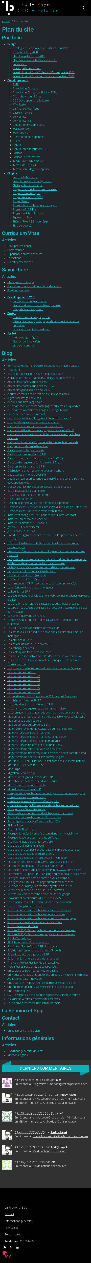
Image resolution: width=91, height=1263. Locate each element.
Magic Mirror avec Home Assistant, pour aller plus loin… (40, 728)
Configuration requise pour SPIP (26, 454)
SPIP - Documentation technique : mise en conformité (39, 910)
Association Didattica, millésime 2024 (35, 92)
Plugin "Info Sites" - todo (21, 829)
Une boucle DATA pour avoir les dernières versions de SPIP (42, 983)
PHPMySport (15, 825)
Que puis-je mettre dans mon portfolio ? (31, 841)
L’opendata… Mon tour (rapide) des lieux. (31, 571)
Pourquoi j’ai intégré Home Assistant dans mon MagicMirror (43, 833)
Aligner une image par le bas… (25, 398)
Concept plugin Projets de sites (25, 450)
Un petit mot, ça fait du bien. (23, 1030)
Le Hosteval (20, 116)
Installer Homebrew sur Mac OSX (27, 519)
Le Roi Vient (20, 64)
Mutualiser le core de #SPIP (24, 789)
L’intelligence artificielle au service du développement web (41, 567)
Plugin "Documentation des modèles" (35, 189)
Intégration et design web (28, 309)
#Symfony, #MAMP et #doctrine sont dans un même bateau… (44, 366)
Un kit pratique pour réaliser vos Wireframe (32, 970)
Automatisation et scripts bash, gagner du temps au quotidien (43, 406)
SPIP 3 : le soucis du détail (22, 926)
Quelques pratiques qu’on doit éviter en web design (37, 858)
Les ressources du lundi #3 (23, 680)
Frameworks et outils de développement (37, 305)
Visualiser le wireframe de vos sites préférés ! (34, 999)
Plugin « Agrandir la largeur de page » (35, 205)
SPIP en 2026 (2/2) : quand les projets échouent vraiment (41, 934)
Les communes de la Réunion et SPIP (29, 644)
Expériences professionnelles (24, 254)
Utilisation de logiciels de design (31, 329)
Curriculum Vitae (20, 233)
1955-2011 (13, 370)
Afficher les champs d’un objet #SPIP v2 (30, 386)
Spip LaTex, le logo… (19, 938)
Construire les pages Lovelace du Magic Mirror (35, 458)
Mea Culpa (13, 769)
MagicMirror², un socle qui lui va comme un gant (35, 757)
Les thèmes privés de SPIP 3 (24, 700)
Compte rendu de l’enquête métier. (27, 446)
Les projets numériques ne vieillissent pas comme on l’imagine (44, 668)
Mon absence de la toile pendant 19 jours (32, 781)
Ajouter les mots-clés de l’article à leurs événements (38, 394)
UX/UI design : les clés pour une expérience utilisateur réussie (43, 995)
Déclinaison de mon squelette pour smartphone (35, 470)
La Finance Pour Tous (26, 108)
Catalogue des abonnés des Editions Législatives (42, 48)
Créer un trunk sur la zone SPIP (26, 466)
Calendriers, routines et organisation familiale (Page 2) (39, 418)
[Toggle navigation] (83, 8)
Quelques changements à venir (25, 845)
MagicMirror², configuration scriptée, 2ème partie (36, 737)
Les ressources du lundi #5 (23, 688)
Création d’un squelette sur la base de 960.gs (34, 462)
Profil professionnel (19, 246)
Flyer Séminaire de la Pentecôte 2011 (35, 60)
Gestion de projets (18, 290)
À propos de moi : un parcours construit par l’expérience (40, 378)
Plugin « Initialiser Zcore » (28, 213)
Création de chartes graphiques (31, 317)
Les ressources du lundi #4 (23, 684)
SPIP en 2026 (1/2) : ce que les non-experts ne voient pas (41, 930)
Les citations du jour (19, 640)
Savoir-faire (15, 270)
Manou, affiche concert (27, 68)
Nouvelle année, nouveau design (26, 797)
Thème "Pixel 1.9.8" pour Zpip (30, 221)
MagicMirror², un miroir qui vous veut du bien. (34, 749)
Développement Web (21, 297)
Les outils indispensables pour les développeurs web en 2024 (44, 656)
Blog (7, 353)
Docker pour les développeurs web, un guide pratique (39, 486)
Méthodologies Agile (25, 337)
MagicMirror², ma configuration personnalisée (34, 741)
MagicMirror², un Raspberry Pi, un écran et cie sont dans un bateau (47, 753)
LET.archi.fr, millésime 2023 (29, 125)
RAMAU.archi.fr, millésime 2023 (31, 149)
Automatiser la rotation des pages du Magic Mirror (37, 410)
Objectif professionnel (20, 262)
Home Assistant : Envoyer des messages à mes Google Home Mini (47, 507)
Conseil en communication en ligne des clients (34, 286)
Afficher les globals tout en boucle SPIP (30, 390)
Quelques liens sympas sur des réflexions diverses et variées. (43, 849)
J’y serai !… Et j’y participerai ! (23, 527)
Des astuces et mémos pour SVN (27, 474)
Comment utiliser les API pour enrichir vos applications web (42, 442)
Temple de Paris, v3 (24, 165)
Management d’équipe (20, 282)
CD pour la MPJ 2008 (25, 52)
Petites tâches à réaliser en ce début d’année (34, 817)
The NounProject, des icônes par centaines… (34, 962)
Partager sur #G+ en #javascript (26, 809)
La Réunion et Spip (22, 1010)
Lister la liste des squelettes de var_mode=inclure (36, 708)
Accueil (6, 21)
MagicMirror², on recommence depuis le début (35, 745)
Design (11, 44)
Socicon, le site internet (26, 157)
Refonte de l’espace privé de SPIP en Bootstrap (35, 890)
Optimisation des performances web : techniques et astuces (43, 805)
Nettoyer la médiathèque (27, 185)
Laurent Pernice (22, 112)
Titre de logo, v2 (22, 225)
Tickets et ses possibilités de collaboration (32, 966)
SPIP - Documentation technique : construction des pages (41, 918)
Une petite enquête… (19, 991)
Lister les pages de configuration (32, 181)
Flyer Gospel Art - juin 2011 (29, 56)
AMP (16, 84)
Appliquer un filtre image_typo (24, 402)
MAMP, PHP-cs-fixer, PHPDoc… (26, 765)
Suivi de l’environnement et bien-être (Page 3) (34, 950)
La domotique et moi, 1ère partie (26, 575)
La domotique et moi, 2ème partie (27, 579)
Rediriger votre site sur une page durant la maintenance (40, 882)
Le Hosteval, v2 (22, 121)
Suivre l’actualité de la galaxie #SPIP (28, 954)
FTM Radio (19, 104)
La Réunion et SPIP (18, 591)
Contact (10, 1018)
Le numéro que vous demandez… (27, 616)
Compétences (15, 250)
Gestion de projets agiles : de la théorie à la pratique (38, 503)
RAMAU (17, 145)
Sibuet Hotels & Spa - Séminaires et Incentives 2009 (43, 76)
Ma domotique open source (24, 720)
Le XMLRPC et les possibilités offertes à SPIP (34, 628)
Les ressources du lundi (21, 672)
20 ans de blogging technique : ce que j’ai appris (35, 374)
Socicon (17, 153)
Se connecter (13, 1234)
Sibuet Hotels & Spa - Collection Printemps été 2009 (44, 72)
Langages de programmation (30, 301)
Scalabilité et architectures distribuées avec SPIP (36, 898)
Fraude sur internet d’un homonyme (28, 495)
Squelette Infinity (22, 217)
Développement (18, 80)
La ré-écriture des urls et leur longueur (30, 587)
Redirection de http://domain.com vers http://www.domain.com (44, 870)
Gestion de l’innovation (26, 341)
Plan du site (11, 1228)
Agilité (11, 333)
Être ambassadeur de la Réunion (26, 491)
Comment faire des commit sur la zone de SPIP (35, 426)
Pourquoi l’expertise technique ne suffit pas (33, 837)
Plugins (12, 173)
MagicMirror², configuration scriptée (28, 733)
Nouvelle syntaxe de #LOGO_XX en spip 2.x (33, 801)
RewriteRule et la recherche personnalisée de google (38, 894)
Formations (14, 258)
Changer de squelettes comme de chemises (33, 422)
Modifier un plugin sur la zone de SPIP (30, 777)
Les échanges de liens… (21, 648)
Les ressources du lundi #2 (23, 676)
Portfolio (12, 37)
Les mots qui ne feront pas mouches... (30, 652)
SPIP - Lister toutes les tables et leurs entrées (34, 922)
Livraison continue (24, 345)
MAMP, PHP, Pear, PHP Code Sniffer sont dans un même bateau (46, 761)
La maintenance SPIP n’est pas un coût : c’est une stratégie (42, 583)
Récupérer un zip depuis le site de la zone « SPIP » (37, 866)
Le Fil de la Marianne (25, 177)
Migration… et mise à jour (22, 773)
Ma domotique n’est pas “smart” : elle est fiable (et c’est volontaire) (46, 716)
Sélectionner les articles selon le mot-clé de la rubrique (39, 902)
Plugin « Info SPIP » (24, 209)
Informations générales (28, 1038)
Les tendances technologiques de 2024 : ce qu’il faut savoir (42, 696)
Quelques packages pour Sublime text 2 (30, 853)
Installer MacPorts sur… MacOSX (27, 523)
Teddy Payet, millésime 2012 (29, 161)
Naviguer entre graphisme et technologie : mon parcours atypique (46, 793)
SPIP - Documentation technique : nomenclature (36, 914)
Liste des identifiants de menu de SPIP (30, 704)
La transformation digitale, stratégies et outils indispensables (43, 603)
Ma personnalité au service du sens (28, 724)
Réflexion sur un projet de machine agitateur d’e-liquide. (40, 886)
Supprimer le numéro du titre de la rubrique (33, 958)
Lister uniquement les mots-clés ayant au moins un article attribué (46, 712)
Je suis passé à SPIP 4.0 (21, 531)
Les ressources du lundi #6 (23, 692)
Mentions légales (17, 1055)
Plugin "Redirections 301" (28, 197)
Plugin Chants (21, 201)
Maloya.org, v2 (21, 129)
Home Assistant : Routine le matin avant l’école (35, 511)
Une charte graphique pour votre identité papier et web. (40, 987)
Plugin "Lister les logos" (26, 193)
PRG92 (17, 141)
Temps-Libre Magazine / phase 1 (32, 169)
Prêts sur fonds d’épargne (28, 137)
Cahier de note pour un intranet (26, 414)
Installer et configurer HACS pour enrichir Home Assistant (41, 515)
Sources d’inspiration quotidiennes (27, 906)
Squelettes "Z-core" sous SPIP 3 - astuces (32, 946)
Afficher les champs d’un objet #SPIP (29, 382)
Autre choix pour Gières (27, 96)
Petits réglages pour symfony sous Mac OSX (33, 821)
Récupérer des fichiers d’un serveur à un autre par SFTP (40, 862)
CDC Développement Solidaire (31, 100)
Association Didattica (25, 88)
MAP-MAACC (21, 133)
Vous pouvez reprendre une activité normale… (34, 1003)
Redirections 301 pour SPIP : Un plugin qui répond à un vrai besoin (46, 874)
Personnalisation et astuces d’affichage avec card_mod (40, 813)
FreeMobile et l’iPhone (20, 499)
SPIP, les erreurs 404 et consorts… (28, 942)
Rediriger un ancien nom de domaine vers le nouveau (39, 878)
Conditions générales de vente (25, 1051)
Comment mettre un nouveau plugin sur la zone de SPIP (40, 430)
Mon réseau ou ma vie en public (26, 785)
